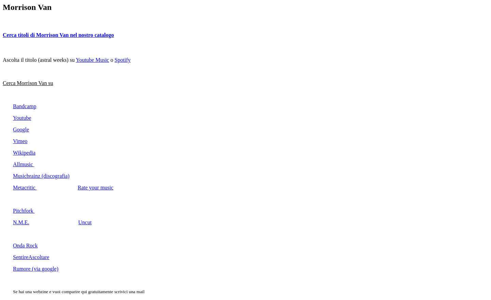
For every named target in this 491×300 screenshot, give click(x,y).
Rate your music (96, 187)
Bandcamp (24, 106)
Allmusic (23, 164)
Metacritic (25, 187)
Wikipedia (24, 153)
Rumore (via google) (35, 269)
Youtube (22, 118)
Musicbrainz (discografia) (41, 176)
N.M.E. (21, 222)
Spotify (123, 60)
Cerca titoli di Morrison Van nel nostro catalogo (58, 35)
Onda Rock (25, 245)
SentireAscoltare (31, 257)
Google (21, 129)
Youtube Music (92, 60)
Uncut (85, 222)
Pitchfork (24, 211)
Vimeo (20, 141)
